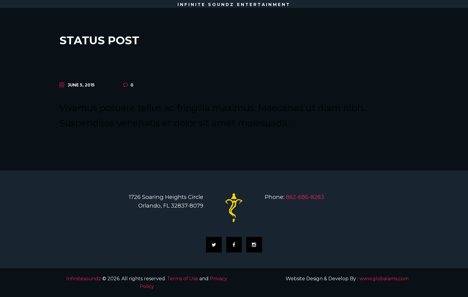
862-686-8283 (305, 197)
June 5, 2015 (81, 85)
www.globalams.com (384, 278)
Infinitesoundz (83, 278)
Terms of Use (182, 278)
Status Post (99, 40)
